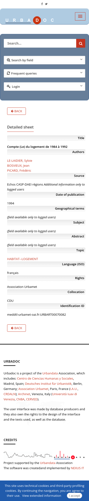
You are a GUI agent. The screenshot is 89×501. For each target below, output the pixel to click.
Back (16, 111)
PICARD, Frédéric (19, 170)
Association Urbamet (33, 389)
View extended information (41, 495)
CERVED (31, 399)
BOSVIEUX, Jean (18, 165)
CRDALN (9, 394)
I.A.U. (74, 389)
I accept (74, 495)
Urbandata (50, 373)
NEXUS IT (77, 468)
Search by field (45, 60)
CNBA (20, 399)
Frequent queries (45, 73)
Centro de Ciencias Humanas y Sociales (45, 378)
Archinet (24, 394)
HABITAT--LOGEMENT (22, 259)
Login (45, 86)
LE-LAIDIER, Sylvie (19, 160)
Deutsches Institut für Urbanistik (48, 383)
